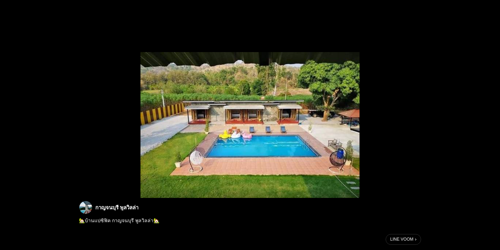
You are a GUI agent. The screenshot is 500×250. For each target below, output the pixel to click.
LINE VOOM (401, 239)
